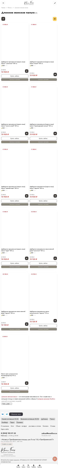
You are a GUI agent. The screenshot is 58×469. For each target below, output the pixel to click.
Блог (12, 426)
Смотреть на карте (7, 444)
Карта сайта (5, 429)
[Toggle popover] (55, 459)
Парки (12, 422)
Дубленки (44, 419)
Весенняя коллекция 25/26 (30, 419)
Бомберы (5, 422)
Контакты (45, 426)
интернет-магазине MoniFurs (46, 399)
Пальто (9, 8)
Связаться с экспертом (15, 79)
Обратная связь (16, 414)
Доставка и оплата (35, 426)
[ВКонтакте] (2, 414)
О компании (5, 426)
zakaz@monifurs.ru (49, 433)
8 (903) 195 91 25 (8, 433)
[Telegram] (6, 414)
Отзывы (52, 426)
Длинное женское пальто (9, 397)
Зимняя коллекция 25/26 (10, 419)
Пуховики (20, 422)
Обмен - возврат (21, 426)
